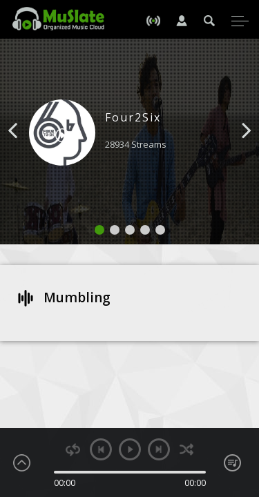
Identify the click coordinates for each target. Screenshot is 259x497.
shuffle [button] (186, 449)
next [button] (159, 449)
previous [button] (101, 449)
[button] (28, 151)
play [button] (130, 449)
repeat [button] (72, 449)
